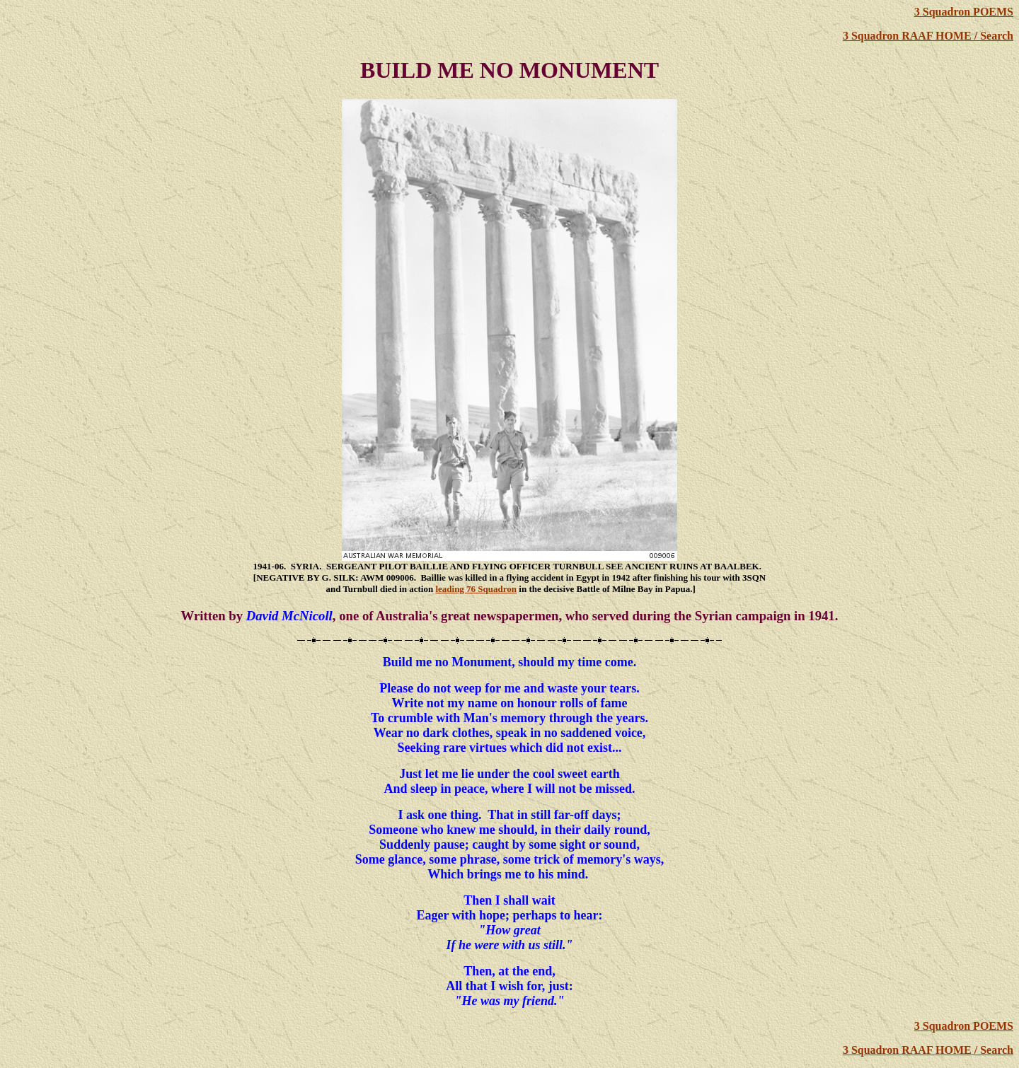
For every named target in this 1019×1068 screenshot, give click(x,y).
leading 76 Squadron (476, 589)
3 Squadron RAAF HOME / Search (928, 36)
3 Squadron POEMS (963, 12)
